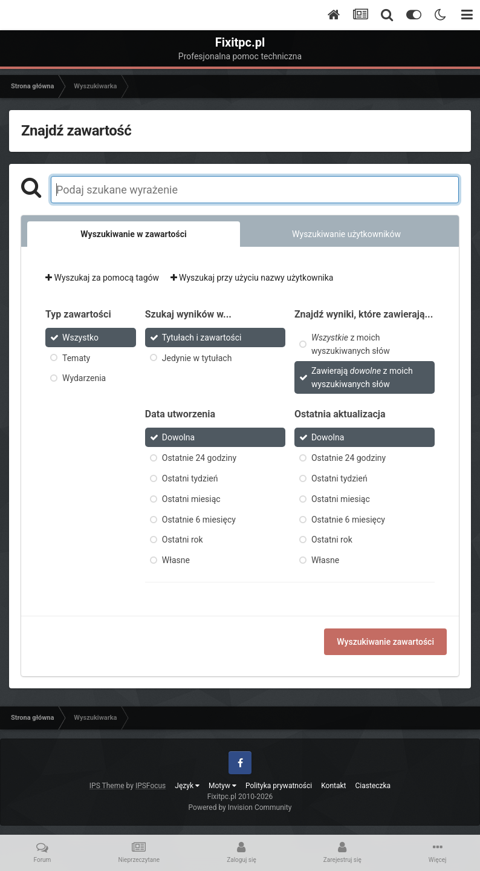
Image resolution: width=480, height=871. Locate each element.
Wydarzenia (84, 378)
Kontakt (333, 785)
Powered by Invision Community (240, 807)
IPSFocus (150, 785)
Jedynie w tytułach (197, 357)
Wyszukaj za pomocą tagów (102, 277)
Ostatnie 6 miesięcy (199, 519)
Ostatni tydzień (190, 478)
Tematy (76, 357)
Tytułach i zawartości (202, 337)
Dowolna (178, 437)
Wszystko (80, 337)
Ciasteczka (373, 785)
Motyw (222, 785)
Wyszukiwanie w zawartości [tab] (133, 234)
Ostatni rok (182, 539)
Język (187, 785)
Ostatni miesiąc (191, 499)
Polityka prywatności (278, 785)
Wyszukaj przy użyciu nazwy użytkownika (252, 277)
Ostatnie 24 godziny (199, 458)
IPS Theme (107, 785)
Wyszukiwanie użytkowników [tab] (346, 234)
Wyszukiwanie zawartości (385, 642)
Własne (176, 560)
